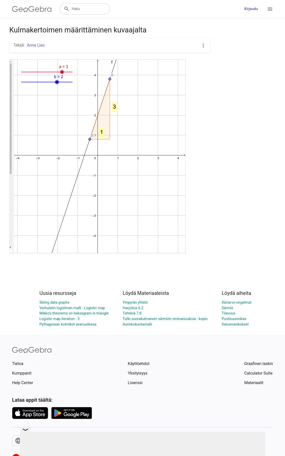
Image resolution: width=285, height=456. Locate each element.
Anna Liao (36, 45)
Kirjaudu (251, 9)
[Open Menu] (270, 9)
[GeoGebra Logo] (32, 9)
